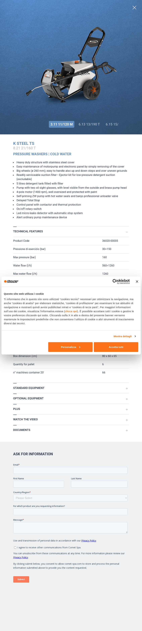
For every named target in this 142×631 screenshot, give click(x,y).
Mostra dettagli (122, 336)
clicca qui (71, 311)
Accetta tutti (116, 346)
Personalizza (70, 346)
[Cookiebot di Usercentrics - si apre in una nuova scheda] (115, 281)
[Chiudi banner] (137, 281)
